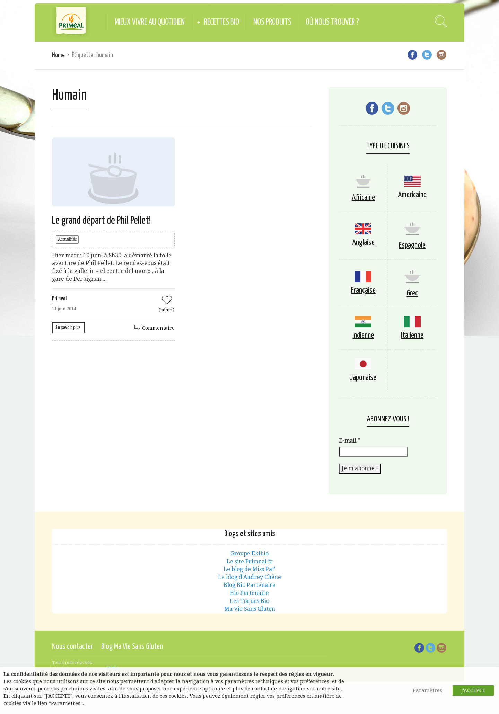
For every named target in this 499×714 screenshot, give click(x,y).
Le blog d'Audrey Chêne (249, 577)
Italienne (412, 335)
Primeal (59, 299)
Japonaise (363, 378)
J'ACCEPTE (473, 690)
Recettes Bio (221, 22)
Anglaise (363, 243)
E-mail (349, 440)
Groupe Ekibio (249, 553)
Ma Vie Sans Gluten (249, 609)
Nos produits (272, 22)
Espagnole (412, 245)
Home (58, 55)
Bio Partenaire (249, 593)
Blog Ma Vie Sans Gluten (132, 647)
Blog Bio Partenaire (249, 585)
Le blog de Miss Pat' (249, 569)
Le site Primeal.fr (250, 561)
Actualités (67, 239)
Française (363, 290)
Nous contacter (72, 647)
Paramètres (427, 690)
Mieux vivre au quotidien (150, 22)
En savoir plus (68, 327)
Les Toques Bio (249, 601)
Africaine (363, 198)
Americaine (412, 195)
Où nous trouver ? (332, 22)
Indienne (363, 335)
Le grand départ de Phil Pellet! (101, 220)
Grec (412, 293)
